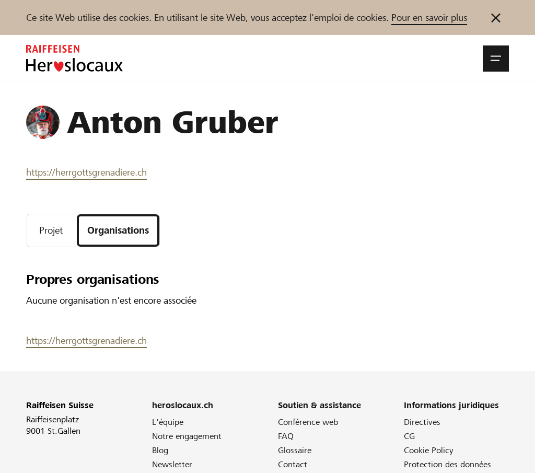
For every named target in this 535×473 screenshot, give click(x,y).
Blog (160, 450)
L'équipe (167, 422)
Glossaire (294, 450)
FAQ (286, 436)
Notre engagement (187, 436)
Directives (422, 422)
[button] (496, 58)
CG (409, 436)
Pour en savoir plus (429, 17)
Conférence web (308, 422)
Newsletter (172, 464)
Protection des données (447, 464)
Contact (292, 464)
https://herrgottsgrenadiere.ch (86, 172)
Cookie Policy (428, 450)
